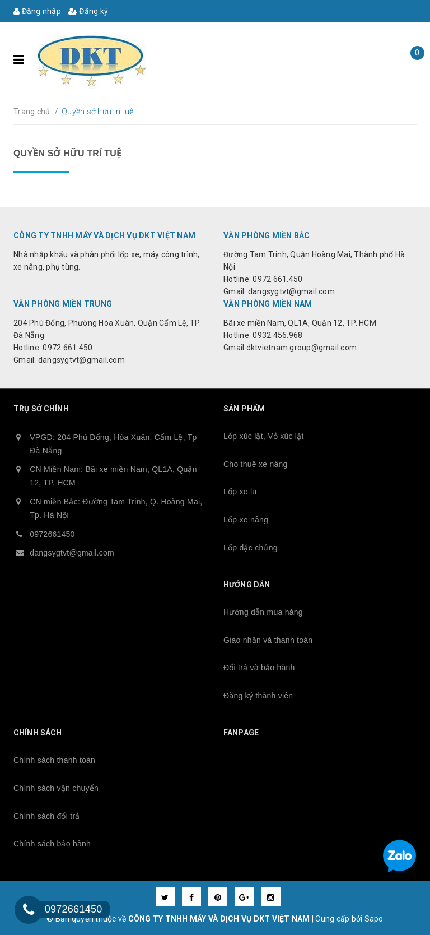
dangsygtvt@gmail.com (72, 552)
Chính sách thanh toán (54, 760)
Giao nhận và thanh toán (267, 640)
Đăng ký (88, 11)
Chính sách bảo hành (52, 843)
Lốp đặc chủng (250, 547)
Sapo (374, 918)
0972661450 (52, 534)
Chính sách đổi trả (46, 816)
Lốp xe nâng (245, 519)
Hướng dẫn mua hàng (263, 612)
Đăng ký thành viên (258, 695)
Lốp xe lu (239, 491)
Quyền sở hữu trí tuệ (67, 153)
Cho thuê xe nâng (255, 464)
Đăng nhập (37, 11)
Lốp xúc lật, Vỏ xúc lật (263, 436)
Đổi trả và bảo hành (259, 667)
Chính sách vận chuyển (56, 788)
